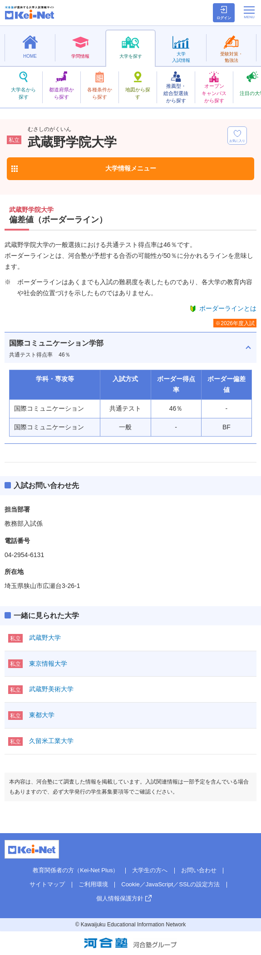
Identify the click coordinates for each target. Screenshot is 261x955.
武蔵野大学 (45, 637)
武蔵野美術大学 (51, 689)
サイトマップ (47, 884)
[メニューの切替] (249, 12)
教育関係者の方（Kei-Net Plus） (75, 870)
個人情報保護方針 (119, 898)
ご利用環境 (93, 884)
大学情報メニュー (130, 168)
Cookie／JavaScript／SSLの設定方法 (170, 884)
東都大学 (41, 715)
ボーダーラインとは (227, 308)
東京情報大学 (48, 663)
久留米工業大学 (51, 740)
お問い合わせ (199, 870)
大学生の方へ (149, 870)
